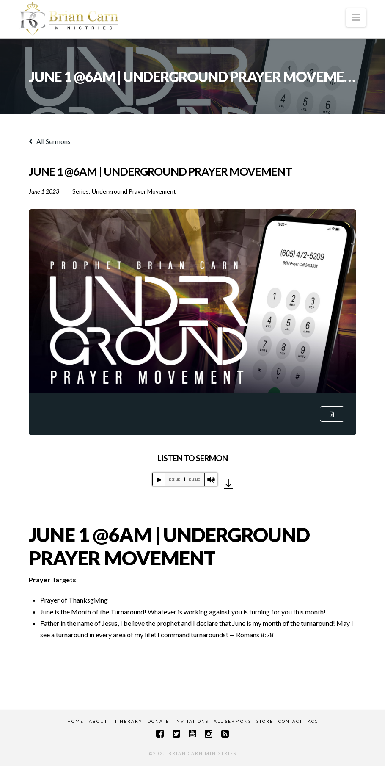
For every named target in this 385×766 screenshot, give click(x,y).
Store (264, 721)
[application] (184, 479)
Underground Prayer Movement (134, 191)
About (98, 721)
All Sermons (50, 141)
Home (75, 721)
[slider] (184, 479)
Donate (158, 721)
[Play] (159, 479)
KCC (313, 721)
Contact (290, 721)
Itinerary (128, 721)
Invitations (191, 721)
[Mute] (211, 479)
